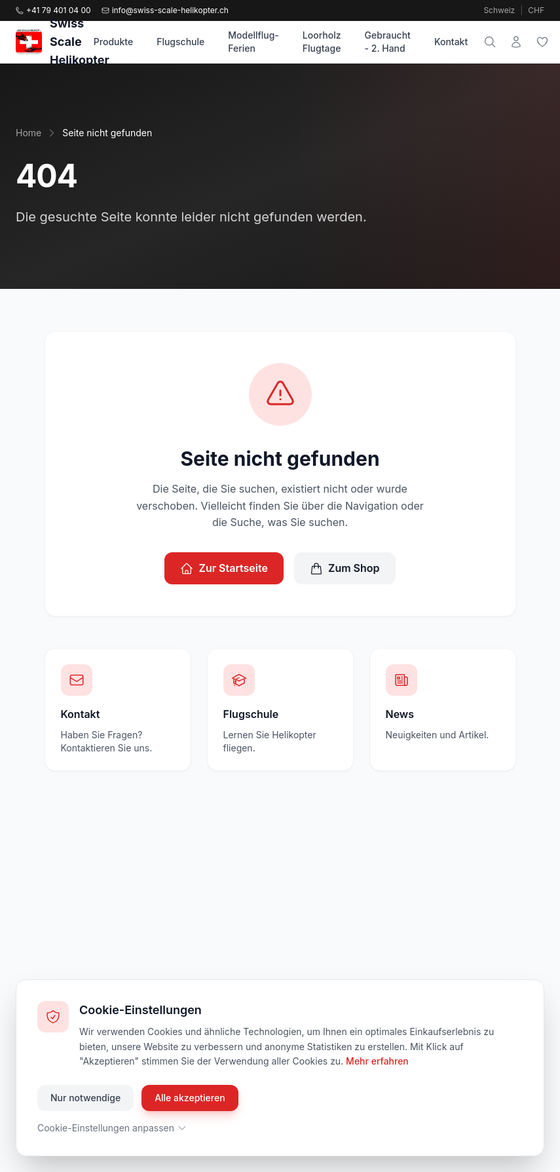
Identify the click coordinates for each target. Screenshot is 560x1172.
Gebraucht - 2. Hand (388, 41)
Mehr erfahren (377, 1061)
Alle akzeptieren (190, 1097)
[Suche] (490, 42)
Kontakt (451, 41)
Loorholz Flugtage (322, 41)
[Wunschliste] (542, 42)
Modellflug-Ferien (253, 41)
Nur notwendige (85, 1097)
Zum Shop (345, 568)
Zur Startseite (224, 568)
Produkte (113, 41)
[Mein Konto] (516, 42)
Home (28, 132)
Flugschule (180, 41)
